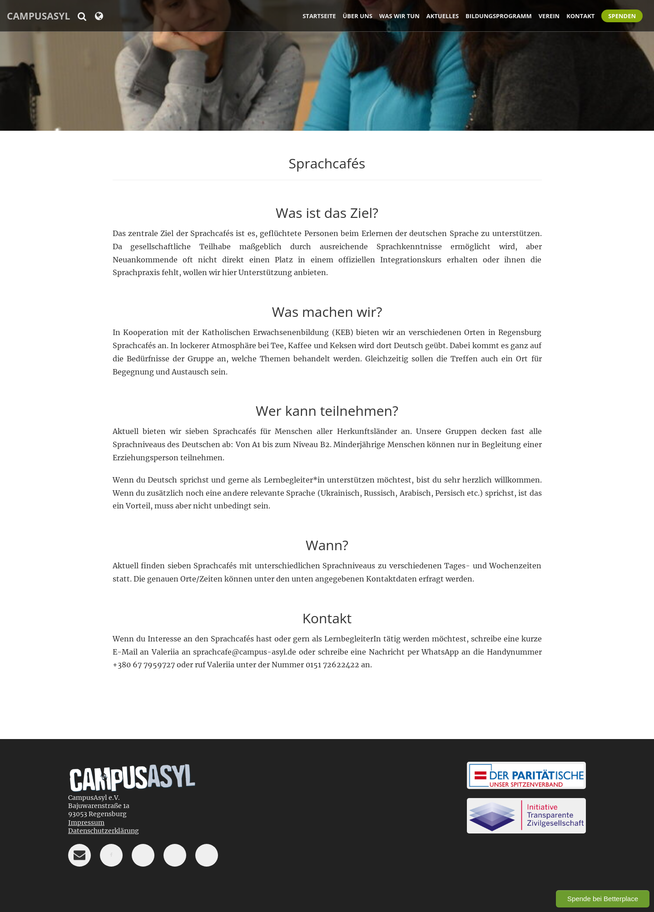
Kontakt (580, 16)
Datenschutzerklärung (103, 831)
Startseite (319, 16)
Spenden (622, 16)
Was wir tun (399, 16)
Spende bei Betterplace (602, 898)
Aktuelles (442, 16)
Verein (549, 16)
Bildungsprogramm (499, 16)
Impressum (86, 822)
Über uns (357, 16)
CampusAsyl (38, 16)
